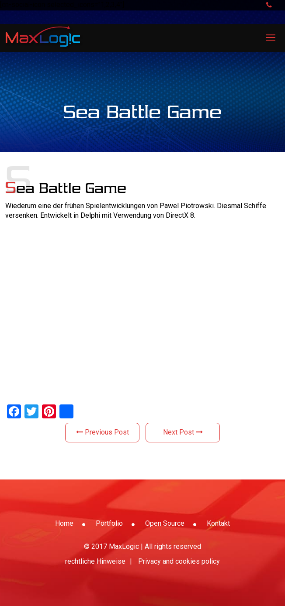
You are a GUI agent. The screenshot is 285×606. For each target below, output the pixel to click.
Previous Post (102, 432)
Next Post (183, 432)
